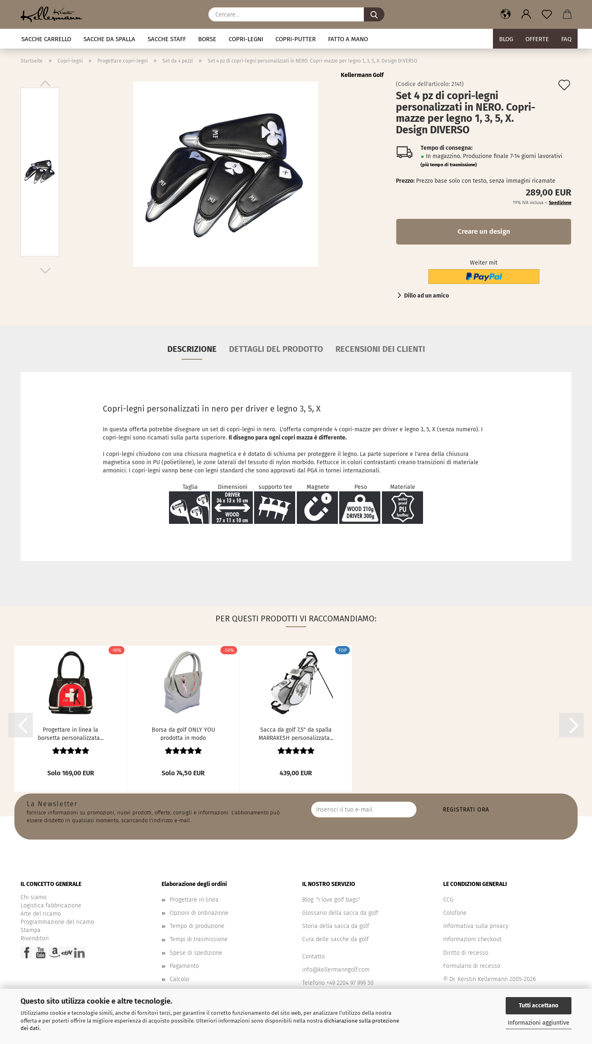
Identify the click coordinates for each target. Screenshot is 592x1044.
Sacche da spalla (109, 39)
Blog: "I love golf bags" (331, 899)
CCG (448, 899)
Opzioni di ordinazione (199, 912)
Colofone (455, 912)
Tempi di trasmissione (199, 939)
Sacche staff (167, 39)
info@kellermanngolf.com (336, 969)
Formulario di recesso (471, 966)
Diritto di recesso (465, 952)
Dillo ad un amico (426, 295)
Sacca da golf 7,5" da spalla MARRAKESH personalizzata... (296, 733)
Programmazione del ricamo (57, 921)
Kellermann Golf (362, 75)
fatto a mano (348, 39)
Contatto (313, 956)
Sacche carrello (46, 39)
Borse (207, 39)
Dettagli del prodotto (276, 349)
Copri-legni (246, 39)
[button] (505, 14)
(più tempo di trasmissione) (449, 164)
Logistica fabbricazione (51, 905)
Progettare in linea (194, 899)
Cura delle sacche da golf (335, 939)
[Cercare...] (374, 14)
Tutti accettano (538, 1005)
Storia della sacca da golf (335, 926)
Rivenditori (35, 938)
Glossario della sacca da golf (340, 912)
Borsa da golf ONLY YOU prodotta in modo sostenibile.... (183, 733)
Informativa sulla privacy (476, 926)
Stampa (31, 930)
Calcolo (179, 979)
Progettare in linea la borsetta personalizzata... (71, 733)
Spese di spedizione (196, 952)
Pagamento (184, 966)
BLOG (506, 39)
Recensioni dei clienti (380, 349)
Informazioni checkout (472, 939)
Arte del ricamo (41, 913)
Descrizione (192, 349)
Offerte (537, 39)
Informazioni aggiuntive (538, 1022)
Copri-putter (295, 39)
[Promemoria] (546, 14)
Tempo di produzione (197, 926)
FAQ (566, 39)
